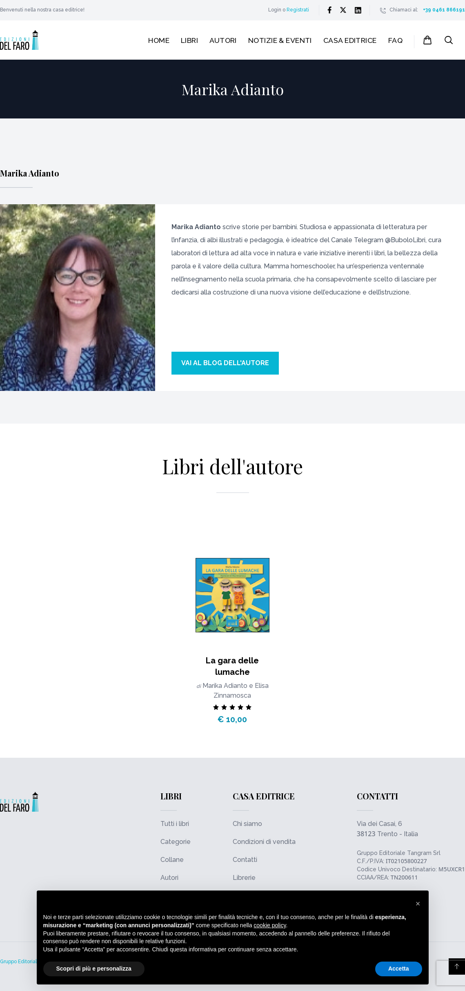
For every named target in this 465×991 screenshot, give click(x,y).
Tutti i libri (174, 824)
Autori (223, 40)
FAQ (395, 40)
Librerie (244, 878)
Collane (172, 860)
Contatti (245, 860)
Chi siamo (247, 824)
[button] (418, 903)
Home (158, 40)
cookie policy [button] (270, 925)
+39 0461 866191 (444, 10)
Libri (189, 40)
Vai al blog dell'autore (225, 363)
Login (274, 10)
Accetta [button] (398, 968)
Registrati (298, 10)
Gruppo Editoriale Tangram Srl (399, 853)
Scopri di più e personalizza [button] (93, 968)
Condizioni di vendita (264, 842)
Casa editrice (350, 40)
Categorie (175, 842)
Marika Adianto (225, 686)
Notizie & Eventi (280, 40)
